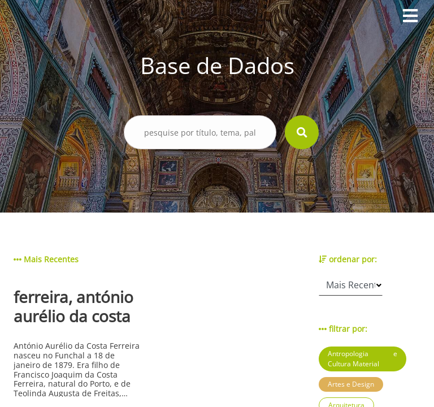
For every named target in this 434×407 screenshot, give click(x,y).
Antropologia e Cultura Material (362, 359)
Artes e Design (351, 384)
